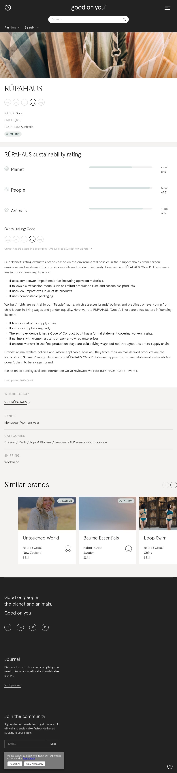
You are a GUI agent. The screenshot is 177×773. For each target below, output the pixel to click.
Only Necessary (34, 764)
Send (53, 743)
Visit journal (12, 685)
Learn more (29, 758)
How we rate (81, 249)
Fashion (10, 27)
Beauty (30, 27)
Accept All (15, 764)
